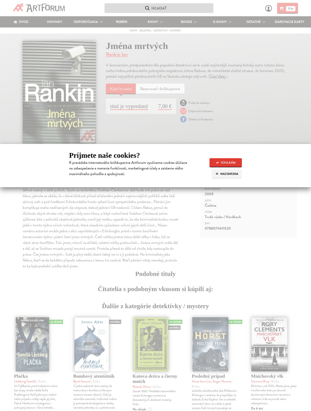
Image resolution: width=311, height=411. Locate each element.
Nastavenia (227, 174)
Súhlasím (226, 162)
